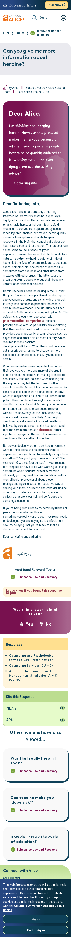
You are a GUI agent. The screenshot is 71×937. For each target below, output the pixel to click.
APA (9, 719)
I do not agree (35, 930)
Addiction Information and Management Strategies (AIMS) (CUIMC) (33, 675)
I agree (35, 919)
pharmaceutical (24, 321)
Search (40, 17)
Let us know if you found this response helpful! (34, 592)
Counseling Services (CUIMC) (31, 665)
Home (6, 33)
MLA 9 (11, 708)
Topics (20, 33)
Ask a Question (12, 878)
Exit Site (55, 5)
